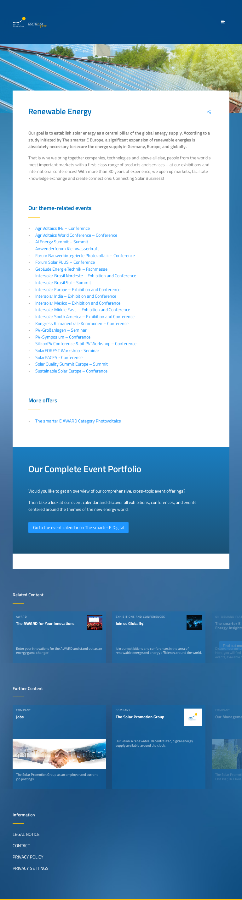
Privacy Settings (31, 868)
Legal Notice (26, 834)
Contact (21, 845)
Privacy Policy (28, 856)
